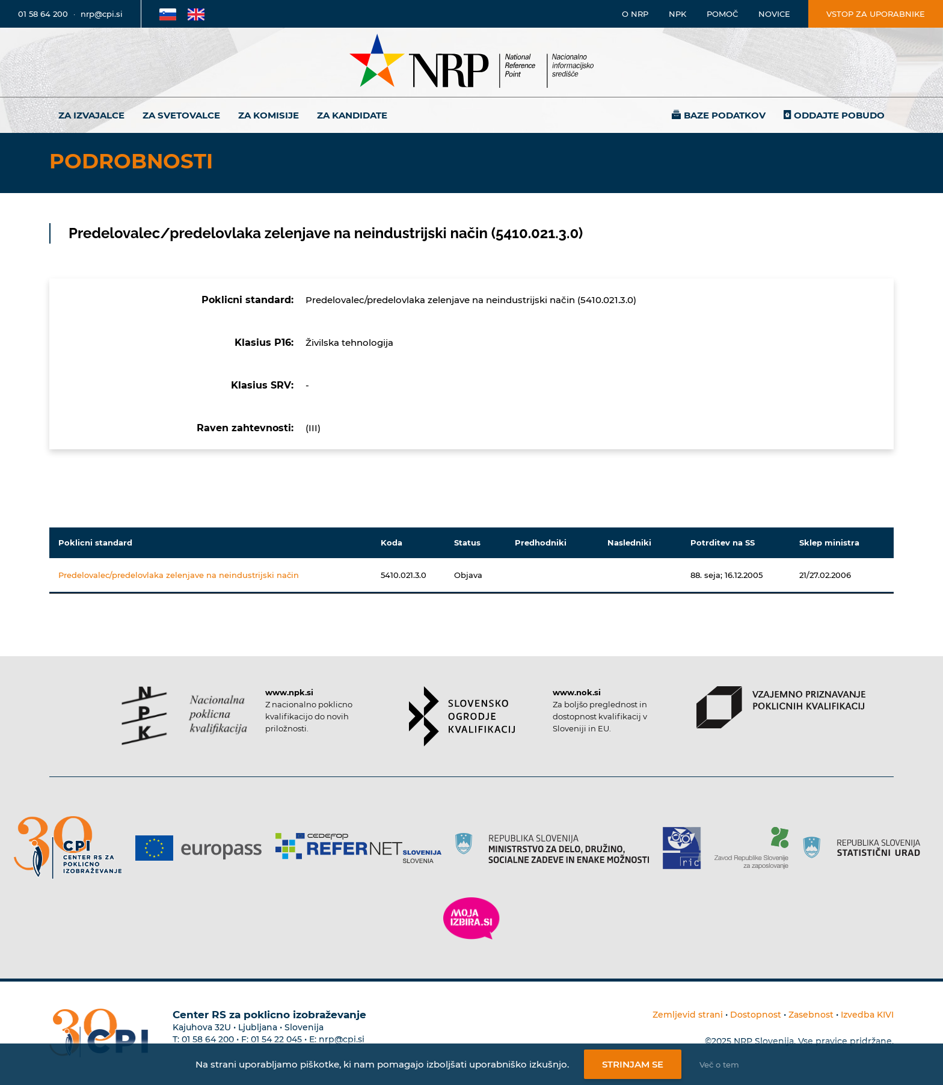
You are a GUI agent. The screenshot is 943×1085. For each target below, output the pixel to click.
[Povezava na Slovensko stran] (167, 14)
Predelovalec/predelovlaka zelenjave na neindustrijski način (178, 575)
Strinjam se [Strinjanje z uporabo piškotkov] (632, 1064)
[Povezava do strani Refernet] (362, 848)
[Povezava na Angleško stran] (196, 14)
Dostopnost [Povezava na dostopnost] (755, 1014)
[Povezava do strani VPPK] (780, 707)
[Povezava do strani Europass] (203, 848)
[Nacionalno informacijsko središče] (471, 62)
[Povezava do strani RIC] (686, 848)
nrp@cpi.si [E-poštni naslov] (102, 14)
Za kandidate (352, 115)
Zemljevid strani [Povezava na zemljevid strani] (688, 1014)
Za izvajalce (91, 115)
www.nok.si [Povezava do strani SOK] (577, 692)
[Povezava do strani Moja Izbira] (471, 918)
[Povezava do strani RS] (556, 848)
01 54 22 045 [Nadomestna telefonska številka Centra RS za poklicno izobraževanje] (276, 1039)
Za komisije (268, 115)
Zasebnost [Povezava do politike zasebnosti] (811, 1014)
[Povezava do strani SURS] (865, 848)
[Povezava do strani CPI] (72, 847)
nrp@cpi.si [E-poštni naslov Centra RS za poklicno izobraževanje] (341, 1039)
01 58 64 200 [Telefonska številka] (43, 14)
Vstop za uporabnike (875, 14)
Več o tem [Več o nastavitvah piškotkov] (719, 1064)
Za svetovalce (181, 115)
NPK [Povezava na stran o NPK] (677, 14)
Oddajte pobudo (839, 115)
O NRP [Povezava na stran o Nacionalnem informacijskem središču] (635, 14)
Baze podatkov (725, 115)
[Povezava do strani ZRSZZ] (755, 848)
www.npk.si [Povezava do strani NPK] (289, 692)
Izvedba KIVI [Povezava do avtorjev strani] (867, 1014)
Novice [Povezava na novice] (774, 14)
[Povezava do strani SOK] (462, 716)
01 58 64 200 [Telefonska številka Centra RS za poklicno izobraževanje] (208, 1039)
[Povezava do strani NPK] (184, 715)
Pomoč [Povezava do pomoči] (722, 14)
